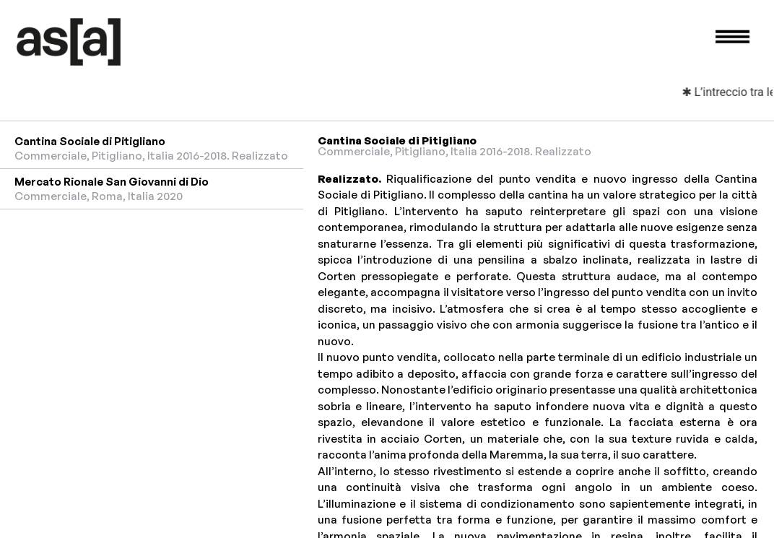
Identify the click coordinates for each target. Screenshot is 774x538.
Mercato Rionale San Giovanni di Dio (111, 181)
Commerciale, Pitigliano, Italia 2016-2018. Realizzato (454, 151)
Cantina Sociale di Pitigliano (89, 141)
